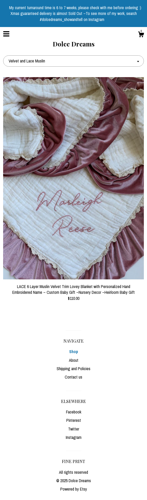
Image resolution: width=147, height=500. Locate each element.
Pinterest (73, 420)
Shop (73, 351)
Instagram (73, 437)
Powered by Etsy (73, 489)
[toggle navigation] (6, 33)
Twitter (73, 429)
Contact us (73, 377)
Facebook (73, 412)
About (73, 360)
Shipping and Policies (73, 368)
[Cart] (141, 35)
